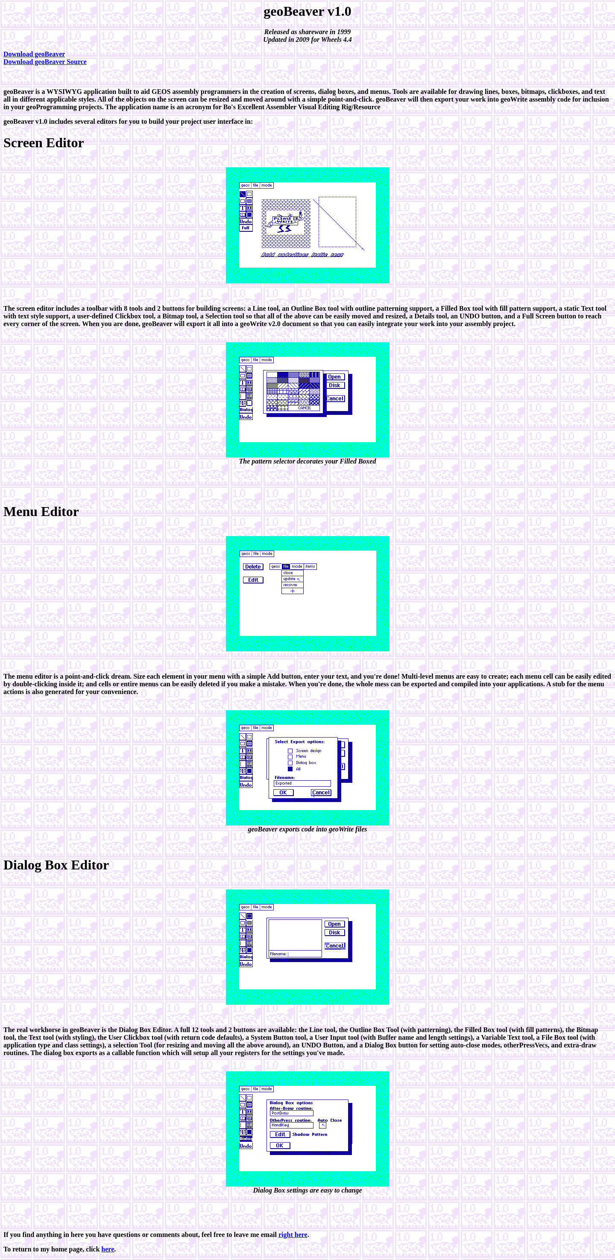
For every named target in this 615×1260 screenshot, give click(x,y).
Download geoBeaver (34, 54)
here (107, 1249)
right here (293, 1234)
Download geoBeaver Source (45, 61)
